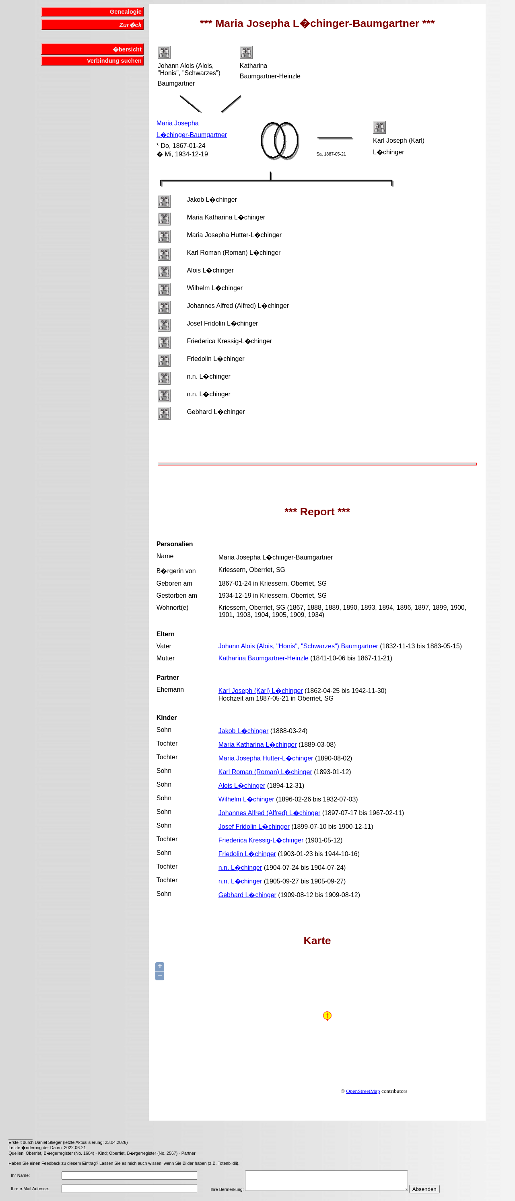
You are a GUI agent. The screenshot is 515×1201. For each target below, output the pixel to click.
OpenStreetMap (363, 1091)
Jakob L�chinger (243, 731)
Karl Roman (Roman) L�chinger (265, 772)
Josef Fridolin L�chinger (254, 826)
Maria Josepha (178, 123)
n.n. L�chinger (240, 867)
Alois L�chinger (242, 785)
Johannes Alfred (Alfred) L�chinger (269, 813)
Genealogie (126, 11)
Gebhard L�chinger (247, 895)
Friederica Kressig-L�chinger (261, 840)
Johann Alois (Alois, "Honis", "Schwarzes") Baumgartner (298, 646)
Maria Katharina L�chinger (257, 744)
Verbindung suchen (114, 60)
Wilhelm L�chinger (246, 799)
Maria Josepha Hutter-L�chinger (265, 758)
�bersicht (127, 49)
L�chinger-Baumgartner (192, 134)
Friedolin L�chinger (247, 854)
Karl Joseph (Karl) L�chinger (260, 690)
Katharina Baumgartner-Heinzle (263, 658)
